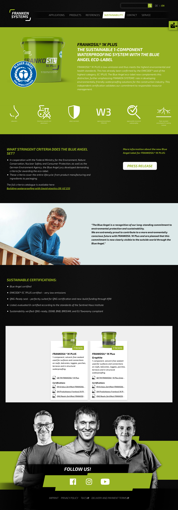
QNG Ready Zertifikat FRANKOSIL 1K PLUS (71, 396)
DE (156, 5)
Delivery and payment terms (109, 497)
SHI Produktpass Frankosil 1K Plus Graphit (110, 391)
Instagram (89, 482)
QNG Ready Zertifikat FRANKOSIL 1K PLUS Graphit (110, 396)
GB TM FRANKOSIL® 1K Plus (68, 378)
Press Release (140, 166)
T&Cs (84, 497)
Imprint (53, 497)
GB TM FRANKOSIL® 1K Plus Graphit (110, 378)
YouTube (105, 482)
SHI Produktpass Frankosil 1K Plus (71, 391)
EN (162, 5)
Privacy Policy (69, 497)
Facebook (73, 482)
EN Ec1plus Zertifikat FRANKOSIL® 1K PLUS (71, 387)
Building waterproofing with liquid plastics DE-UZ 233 (38, 188)
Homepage (20, 15)
